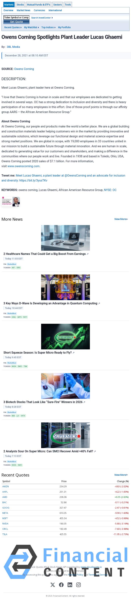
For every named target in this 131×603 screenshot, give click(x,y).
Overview (8, 10)
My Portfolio (64, 27)
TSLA (4, 534)
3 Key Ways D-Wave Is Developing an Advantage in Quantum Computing (51, 303)
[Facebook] (61, 585)
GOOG (5, 507)
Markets (9, 4)
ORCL (5, 528)
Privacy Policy (75, 574)
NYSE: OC (110, 190)
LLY (18, 416)
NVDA (14, 366)
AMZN (5, 486)
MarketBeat (11, 264)
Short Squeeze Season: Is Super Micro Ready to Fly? (39, 352)
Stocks (20, 4)
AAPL (5, 491)
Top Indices (47, 27)
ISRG (18, 268)
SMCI (20, 366)
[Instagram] (78, 585)
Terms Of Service (98, 574)
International (55, 10)
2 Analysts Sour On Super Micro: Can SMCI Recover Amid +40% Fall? (49, 451)
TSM (25, 366)
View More (120, 219)
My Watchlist (30, 27)
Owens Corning (24, 69)
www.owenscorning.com (23, 166)
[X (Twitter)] (52, 585)
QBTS (19, 317)
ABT (13, 268)
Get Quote (16, 21)
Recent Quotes (12, 27)
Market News (23, 10)
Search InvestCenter (41, 17)
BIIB (13, 416)
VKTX (23, 416)
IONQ (14, 317)
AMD (4, 497)
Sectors (57, 4)
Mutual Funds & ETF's (38, 4)
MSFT (5, 518)
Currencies (39, 10)
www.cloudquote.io (91, 567)
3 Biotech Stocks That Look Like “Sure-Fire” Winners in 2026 (44, 402)
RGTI (25, 317)
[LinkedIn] (70, 585)
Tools (68, 4)
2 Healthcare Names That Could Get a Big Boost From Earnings (46, 254)
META (5, 513)
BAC (4, 502)
